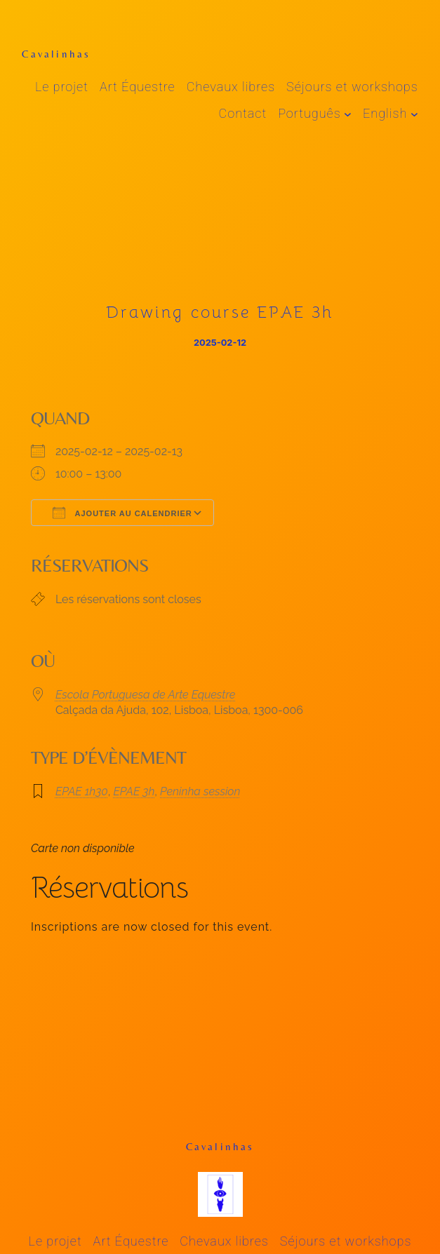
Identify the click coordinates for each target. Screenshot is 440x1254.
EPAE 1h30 (81, 791)
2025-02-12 (220, 342)
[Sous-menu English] (414, 113)
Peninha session (200, 791)
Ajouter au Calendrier (122, 512)
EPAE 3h (133, 791)
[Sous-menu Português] (348, 113)
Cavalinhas (56, 54)
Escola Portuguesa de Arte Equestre (145, 694)
